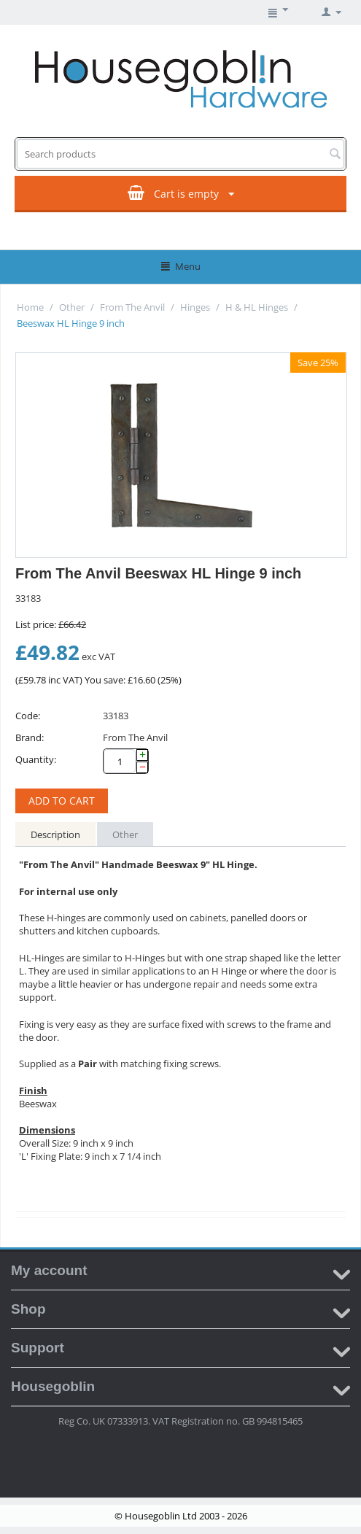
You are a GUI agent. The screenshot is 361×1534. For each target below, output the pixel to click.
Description (55, 834)
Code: (27, 715)
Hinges (195, 307)
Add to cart (61, 800)
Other (72, 307)
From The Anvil (132, 307)
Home (30, 307)
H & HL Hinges (256, 307)
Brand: (29, 737)
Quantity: (35, 759)
